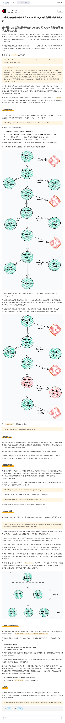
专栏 (12, 2)
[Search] (23, 2)
